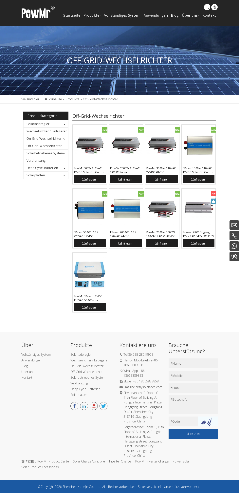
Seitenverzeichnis (150, 486)
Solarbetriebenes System (45, 153)
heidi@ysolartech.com (146, 387)
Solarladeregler (38, 124)
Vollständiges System (36, 354)
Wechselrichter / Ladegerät (47, 131)
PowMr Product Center (53, 461)
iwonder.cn (193, 486)
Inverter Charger (120, 461)
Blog (24, 366)
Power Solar (181, 461)
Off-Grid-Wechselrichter (44, 146)
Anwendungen (31, 360)
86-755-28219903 (140, 354)
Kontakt (26, 377)
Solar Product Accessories (40, 467)
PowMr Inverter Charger (152, 461)
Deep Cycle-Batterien (42, 168)
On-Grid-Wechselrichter (44, 138)
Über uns (27, 372)
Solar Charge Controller (89, 461)
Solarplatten (36, 175)
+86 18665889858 (146, 381)
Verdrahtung (36, 160)
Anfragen (89, 179)
